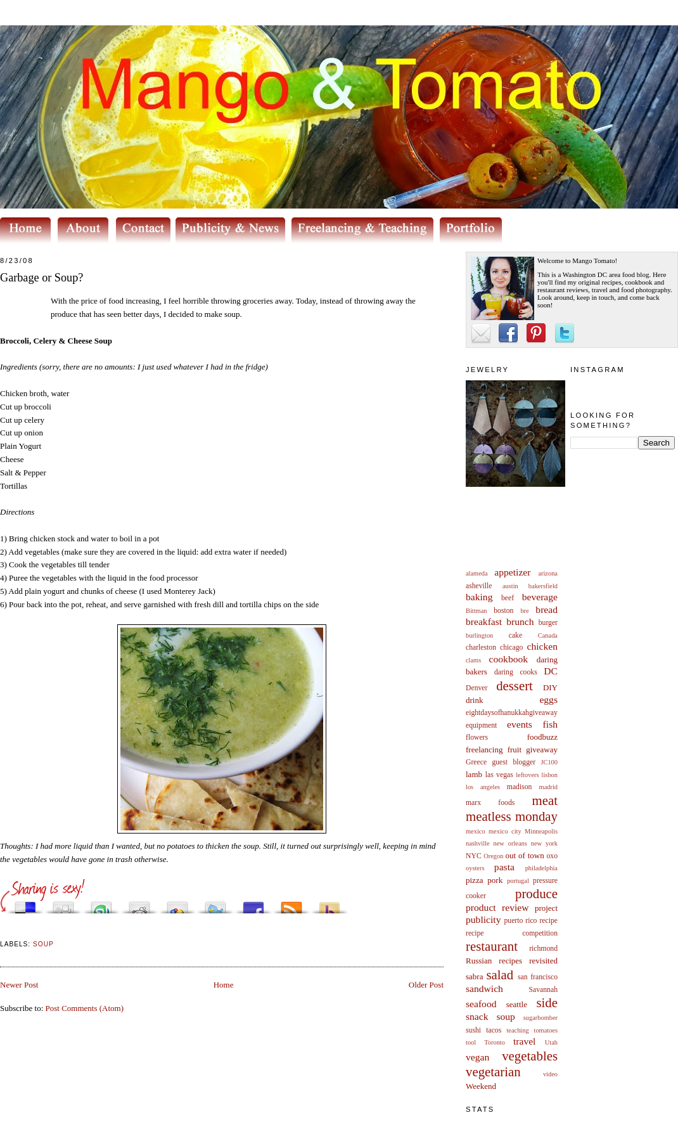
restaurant (492, 946)
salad (499, 974)
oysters (475, 868)
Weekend (481, 1086)
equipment (481, 725)
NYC (474, 856)
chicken (542, 646)
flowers (477, 737)
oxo (552, 856)
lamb (474, 774)
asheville (479, 586)
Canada (548, 635)
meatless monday (512, 816)
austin (510, 586)
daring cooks (515, 672)
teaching (517, 1030)
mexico (475, 831)
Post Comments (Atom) (85, 1008)
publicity (483, 919)
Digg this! (63, 904)
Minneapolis (541, 831)
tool (471, 1042)
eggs (548, 699)
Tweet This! (215, 904)
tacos (493, 1030)
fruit (514, 749)
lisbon (550, 774)
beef (507, 598)
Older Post (426, 984)
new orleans (510, 843)
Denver (476, 688)
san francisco (538, 977)
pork (494, 880)
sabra (474, 976)
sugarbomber (540, 1017)
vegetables (530, 1055)
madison (519, 787)
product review (497, 907)
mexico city (505, 831)
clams (473, 660)
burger (548, 623)
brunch (520, 621)
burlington (479, 635)
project (546, 908)
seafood (481, 1003)
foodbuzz (542, 737)
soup (505, 1016)
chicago (511, 647)
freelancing (484, 749)
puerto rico (520, 921)
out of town (525, 855)
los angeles (483, 786)
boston (503, 611)
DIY (550, 687)
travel (524, 1041)
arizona (548, 573)
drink (474, 700)
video (550, 1074)
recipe (548, 921)
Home (224, 984)
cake (515, 635)
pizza (474, 880)
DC (551, 671)
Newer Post (19, 984)
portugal (518, 880)
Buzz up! (329, 904)
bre (524, 610)
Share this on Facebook (253, 904)
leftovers (527, 774)
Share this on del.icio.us (25, 904)
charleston (481, 647)
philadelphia (541, 868)
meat (545, 800)
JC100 (549, 762)
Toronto (494, 1042)
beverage (540, 596)
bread (546, 609)
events (519, 724)
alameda (477, 573)
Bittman (476, 610)
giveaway (542, 749)
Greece (476, 762)
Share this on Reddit (139, 904)
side (547, 1002)
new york (544, 843)
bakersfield (543, 586)
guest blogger (513, 762)
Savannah (543, 990)
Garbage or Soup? (41, 277)
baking (479, 596)
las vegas (499, 775)
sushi (473, 1030)
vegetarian (493, 1071)
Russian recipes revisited (512, 960)
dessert (514, 685)
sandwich (484, 988)
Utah (551, 1042)
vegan (477, 1057)
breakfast (484, 621)
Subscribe (291, 904)
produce (536, 893)
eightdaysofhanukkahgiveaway (512, 713)
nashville (478, 843)
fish (550, 724)
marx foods (490, 803)
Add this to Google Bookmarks (177, 904)
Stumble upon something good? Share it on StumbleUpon (101, 904)
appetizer (512, 572)
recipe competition (512, 933)
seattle (516, 1004)
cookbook (508, 658)
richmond (543, 948)
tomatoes (546, 1030)
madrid (548, 786)
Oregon (493, 856)
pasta (504, 866)
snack (477, 1016)
